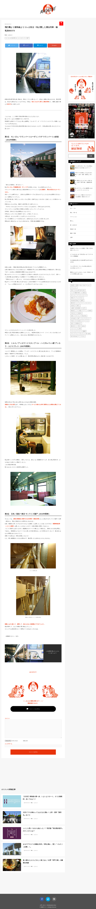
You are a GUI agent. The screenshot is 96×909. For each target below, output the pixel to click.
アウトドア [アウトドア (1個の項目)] (73, 333)
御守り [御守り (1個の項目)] (78, 305)
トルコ (18, 38)
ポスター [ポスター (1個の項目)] (81, 297)
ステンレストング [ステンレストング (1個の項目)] (83, 295)
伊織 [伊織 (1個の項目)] (80, 310)
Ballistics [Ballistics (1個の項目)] (80, 313)
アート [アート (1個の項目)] (84, 310)
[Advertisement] (17, 774)
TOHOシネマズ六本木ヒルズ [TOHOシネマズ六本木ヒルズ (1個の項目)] (77, 320)
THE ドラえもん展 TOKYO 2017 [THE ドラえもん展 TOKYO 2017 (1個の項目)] (78, 290)
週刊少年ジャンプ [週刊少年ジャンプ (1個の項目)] (75, 302)
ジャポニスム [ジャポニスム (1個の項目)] (81, 333)
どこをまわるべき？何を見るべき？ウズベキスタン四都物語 (81, 255)
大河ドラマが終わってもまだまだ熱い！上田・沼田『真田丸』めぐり (83, 174)
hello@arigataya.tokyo (51, 905)
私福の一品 (73, 229)
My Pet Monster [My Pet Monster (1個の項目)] (74, 336)
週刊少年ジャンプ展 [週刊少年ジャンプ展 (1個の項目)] (75, 326)
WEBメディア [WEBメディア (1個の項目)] (74, 297)
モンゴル (7, 38)
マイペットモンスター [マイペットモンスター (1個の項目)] (86, 302)
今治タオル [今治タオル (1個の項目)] (73, 313)
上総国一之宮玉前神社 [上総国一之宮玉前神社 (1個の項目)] (75, 308)
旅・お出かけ (9, 35)
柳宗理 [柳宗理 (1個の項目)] (89, 310)
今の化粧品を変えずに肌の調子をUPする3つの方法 (81, 261)
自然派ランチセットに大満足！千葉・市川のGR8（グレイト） (81, 249)
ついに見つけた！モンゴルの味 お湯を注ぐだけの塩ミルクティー (81, 267)
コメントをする (33, 709)
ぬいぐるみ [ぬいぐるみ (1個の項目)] (82, 285)
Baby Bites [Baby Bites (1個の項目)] (84, 315)
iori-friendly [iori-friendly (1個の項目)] (73, 318)
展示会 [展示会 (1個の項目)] (84, 292)
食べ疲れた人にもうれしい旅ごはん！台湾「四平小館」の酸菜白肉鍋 (83, 182)
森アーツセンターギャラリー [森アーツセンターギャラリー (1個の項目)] (84, 318)
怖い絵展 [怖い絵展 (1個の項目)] (88, 333)
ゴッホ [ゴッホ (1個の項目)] (87, 320)
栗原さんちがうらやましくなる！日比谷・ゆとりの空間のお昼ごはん (81, 273)
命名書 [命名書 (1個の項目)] (72, 285)
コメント (7, 718)
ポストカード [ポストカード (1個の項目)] (74, 295)
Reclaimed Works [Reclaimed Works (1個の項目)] (74, 300)
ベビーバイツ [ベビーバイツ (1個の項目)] (74, 328)
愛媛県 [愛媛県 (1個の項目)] (84, 331)
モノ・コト (73, 208)
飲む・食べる (73, 212)
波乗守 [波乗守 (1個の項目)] (82, 300)
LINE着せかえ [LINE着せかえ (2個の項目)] (78, 323)
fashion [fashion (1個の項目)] (83, 326)
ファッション (73, 216)
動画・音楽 (73, 233)
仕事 (71, 237)
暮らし (72, 221)
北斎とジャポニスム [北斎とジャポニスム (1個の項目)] (75, 315)
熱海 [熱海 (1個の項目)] (77, 285)
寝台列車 (13, 38)
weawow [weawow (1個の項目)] (73, 305)
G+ (54, 45)
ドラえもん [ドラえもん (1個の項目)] (82, 336)
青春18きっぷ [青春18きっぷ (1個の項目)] (74, 310)
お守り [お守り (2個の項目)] (84, 308)
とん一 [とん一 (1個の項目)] (88, 285)
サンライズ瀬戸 (25, 38)
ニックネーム (8, 743)
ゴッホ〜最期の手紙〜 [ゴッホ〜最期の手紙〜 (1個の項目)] (75, 292)
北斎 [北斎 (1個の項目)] (72, 323)
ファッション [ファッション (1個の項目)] (74, 287)
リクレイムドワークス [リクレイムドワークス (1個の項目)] (75, 331)
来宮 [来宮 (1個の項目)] (80, 328)
